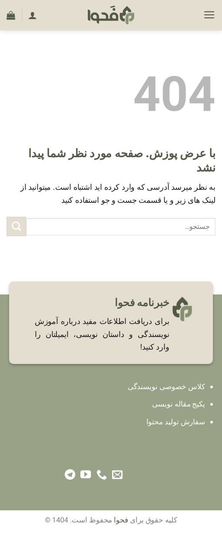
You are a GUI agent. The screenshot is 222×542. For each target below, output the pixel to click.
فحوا (121, 520)
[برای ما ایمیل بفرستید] (117, 475)
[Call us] (101, 475)
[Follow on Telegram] (70, 475)
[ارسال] (16, 226)
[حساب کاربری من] (32, 15)
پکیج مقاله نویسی (178, 404)
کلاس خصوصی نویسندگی (166, 387)
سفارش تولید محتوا (175, 422)
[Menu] (209, 15)
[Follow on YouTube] (85, 475)
